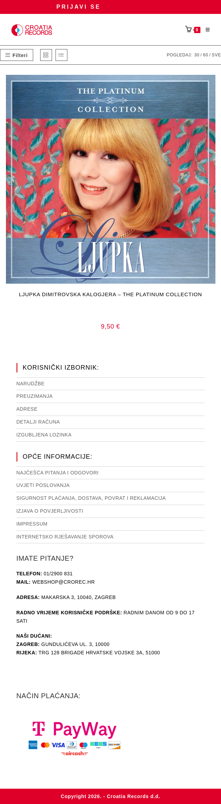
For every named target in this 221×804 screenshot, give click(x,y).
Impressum (31, 524)
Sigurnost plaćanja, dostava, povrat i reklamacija (91, 498)
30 (196, 55)
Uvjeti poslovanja (43, 485)
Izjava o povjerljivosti (49, 511)
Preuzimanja (34, 396)
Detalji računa (38, 422)
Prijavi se (79, 7)
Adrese (27, 409)
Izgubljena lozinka (44, 435)
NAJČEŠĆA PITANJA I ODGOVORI (57, 472)
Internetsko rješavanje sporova (65, 536)
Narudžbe (30, 383)
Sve (216, 55)
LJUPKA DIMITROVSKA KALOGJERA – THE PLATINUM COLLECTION (110, 294)
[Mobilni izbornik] (205, 30)
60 (205, 55)
